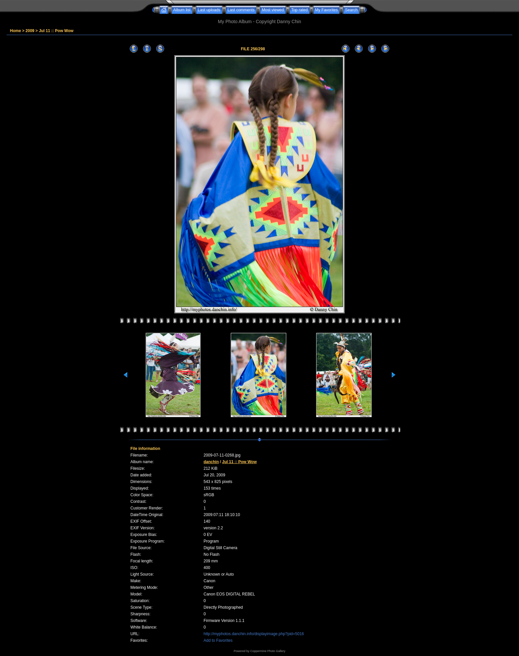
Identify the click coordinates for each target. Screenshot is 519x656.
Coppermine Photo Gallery (267, 651)
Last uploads (209, 10)
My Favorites (326, 10)
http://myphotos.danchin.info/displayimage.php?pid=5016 (254, 634)
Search (351, 10)
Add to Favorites (218, 640)
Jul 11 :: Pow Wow (56, 30)
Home (15, 30)
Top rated (299, 10)
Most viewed (273, 10)
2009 (29, 30)
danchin (211, 461)
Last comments (241, 10)
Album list (182, 10)
